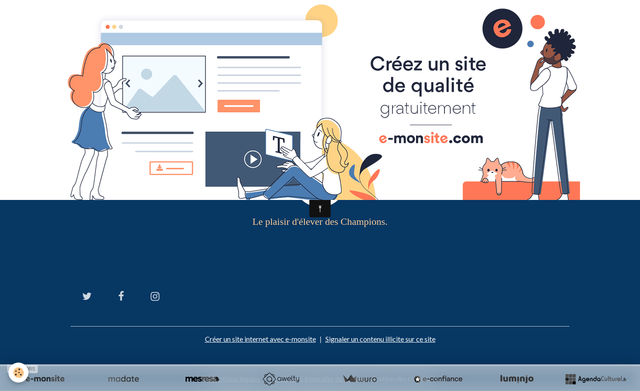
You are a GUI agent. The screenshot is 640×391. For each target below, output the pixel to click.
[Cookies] (19, 373)
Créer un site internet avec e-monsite (260, 339)
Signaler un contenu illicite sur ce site (380, 339)
